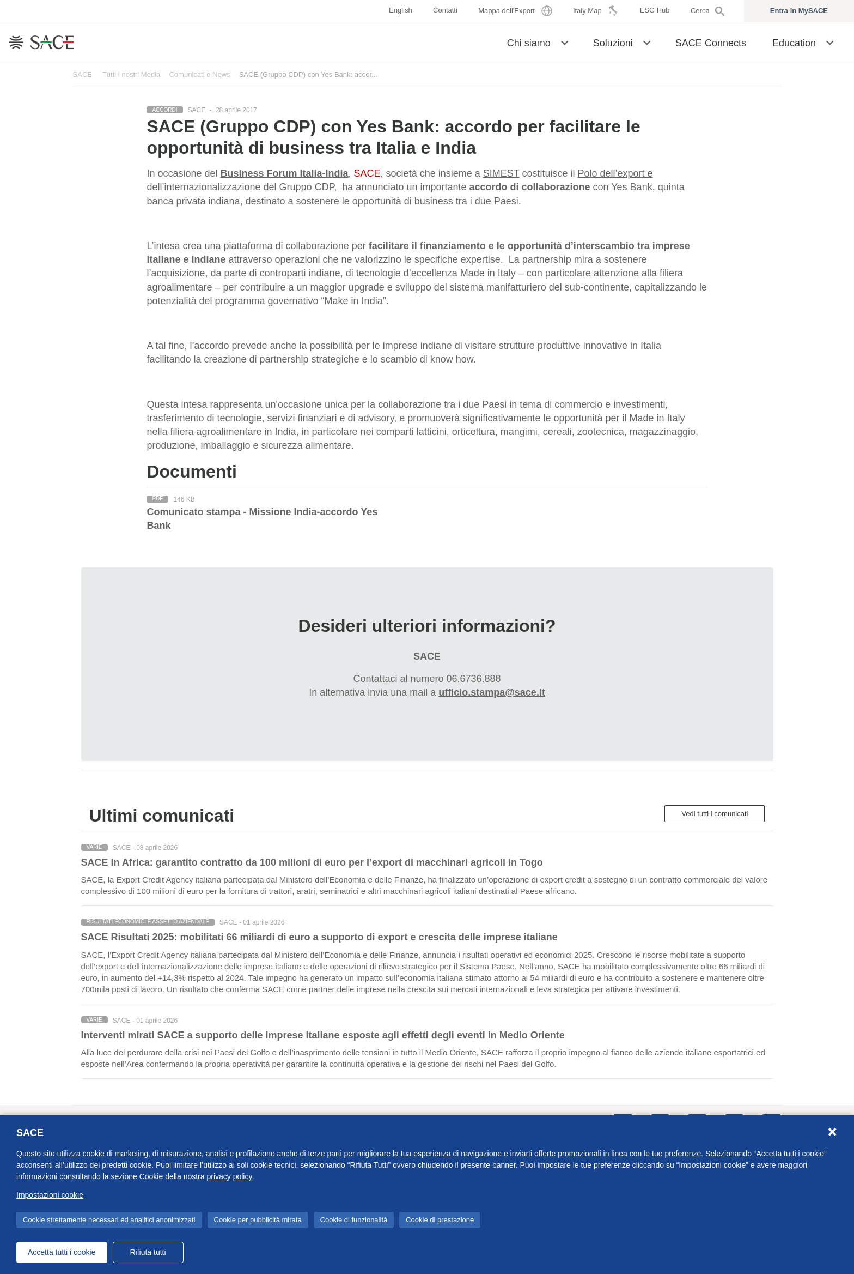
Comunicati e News (199, 74)
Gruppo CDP (306, 187)
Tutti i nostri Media (131, 74)
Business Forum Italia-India (285, 173)
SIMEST (501, 173)
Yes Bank (631, 187)
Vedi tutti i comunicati (714, 814)
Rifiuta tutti (148, 1252)
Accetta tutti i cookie (62, 1252)
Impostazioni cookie (49, 1195)
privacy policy (229, 1176)
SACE (83, 74)
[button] (564, 42)
